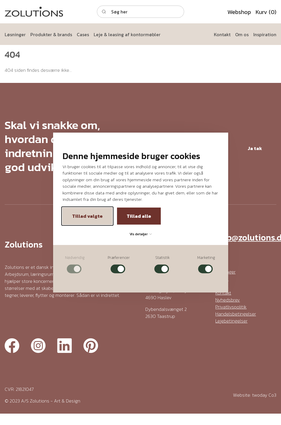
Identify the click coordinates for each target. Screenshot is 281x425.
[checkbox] (75, 264)
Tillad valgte (87, 216)
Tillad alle (139, 216)
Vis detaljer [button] (141, 234)
